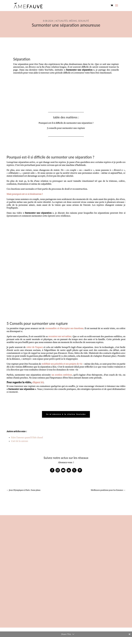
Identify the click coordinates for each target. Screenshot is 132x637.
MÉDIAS (73, 20)
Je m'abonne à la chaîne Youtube (66, 414)
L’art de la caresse (19, 441)
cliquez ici (37, 382)
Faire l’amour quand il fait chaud (27, 438)
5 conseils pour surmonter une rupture (66, 128)
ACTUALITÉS (61, 20)
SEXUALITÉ (83, 20)
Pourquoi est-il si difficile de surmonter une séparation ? (66, 123)
